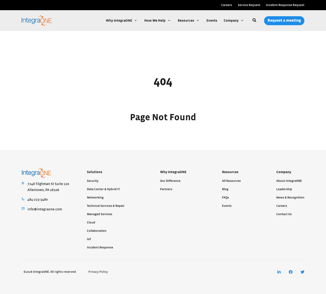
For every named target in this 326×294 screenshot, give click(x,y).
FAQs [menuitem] (225, 197)
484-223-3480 (37, 199)
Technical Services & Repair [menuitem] (106, 205)
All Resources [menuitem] (231, 180)
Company (231, 20)
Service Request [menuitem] (249, 5)
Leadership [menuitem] (284, 189)
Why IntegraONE (119, 20)
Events (211, 20)
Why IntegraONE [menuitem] (173, 172)
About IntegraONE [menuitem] (289, 180)
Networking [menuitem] (95, 197)
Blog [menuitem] (225, 189)
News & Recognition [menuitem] (290, 197)
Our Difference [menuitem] (170, 180)
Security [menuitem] (93, 180)
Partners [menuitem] (166, 189)
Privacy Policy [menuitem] (98, 271)
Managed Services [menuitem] (99, 214)
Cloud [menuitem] (91, 222)
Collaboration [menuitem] (96, 230)
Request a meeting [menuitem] (284, 20)
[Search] (254, 20)
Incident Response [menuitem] (100, 247)
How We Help (155, 20)
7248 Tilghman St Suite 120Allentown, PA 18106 (48, 186)
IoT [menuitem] (89, 239)
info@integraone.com (44, 209)
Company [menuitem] (283, 172)
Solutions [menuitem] (94, 172)
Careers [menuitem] (226, 5)
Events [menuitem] (227, 205)
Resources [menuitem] (230, 172)
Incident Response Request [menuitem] (285, 5)
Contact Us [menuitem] (284, 214)
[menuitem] (279, 272)
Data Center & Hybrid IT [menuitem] (103, 189)
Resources (186, 20)
